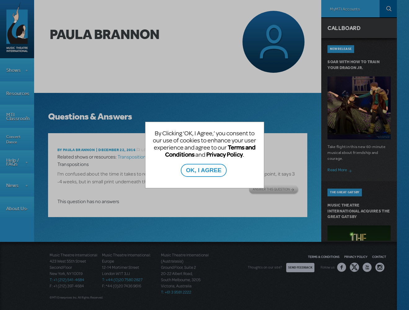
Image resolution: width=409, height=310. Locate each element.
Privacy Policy (224, 154)
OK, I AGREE (203, 170)
